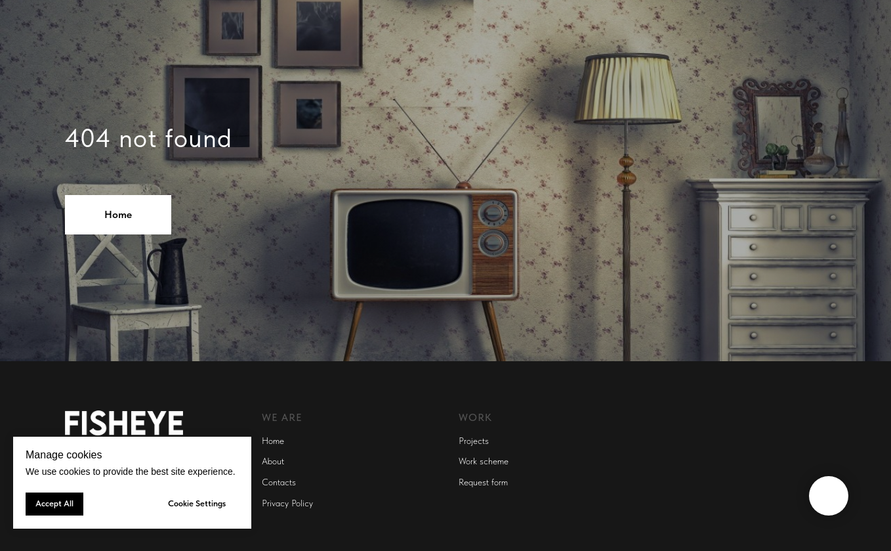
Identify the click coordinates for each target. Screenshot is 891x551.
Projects (474, 440)
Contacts (279, 482)
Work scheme (483, 461)
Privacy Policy (287, 503)
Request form (483, 482)
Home (273, 440)
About (273, 461)
